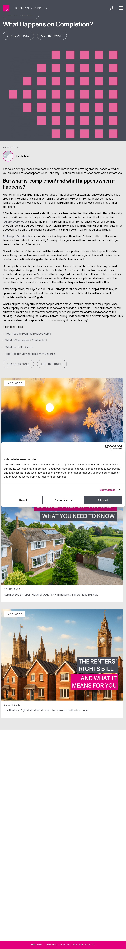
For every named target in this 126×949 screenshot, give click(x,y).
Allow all (103, 500)
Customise (63, 500)
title (50, 221)
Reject (23, 500)
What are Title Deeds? (19, 347)
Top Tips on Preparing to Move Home (28, 333)
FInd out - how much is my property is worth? (63, 944)
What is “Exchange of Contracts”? (26, 340)
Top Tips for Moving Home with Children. (30, 353)
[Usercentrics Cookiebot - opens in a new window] (107, 447)
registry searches (13, 221)
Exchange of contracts (17, 236)
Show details (107, 489)
